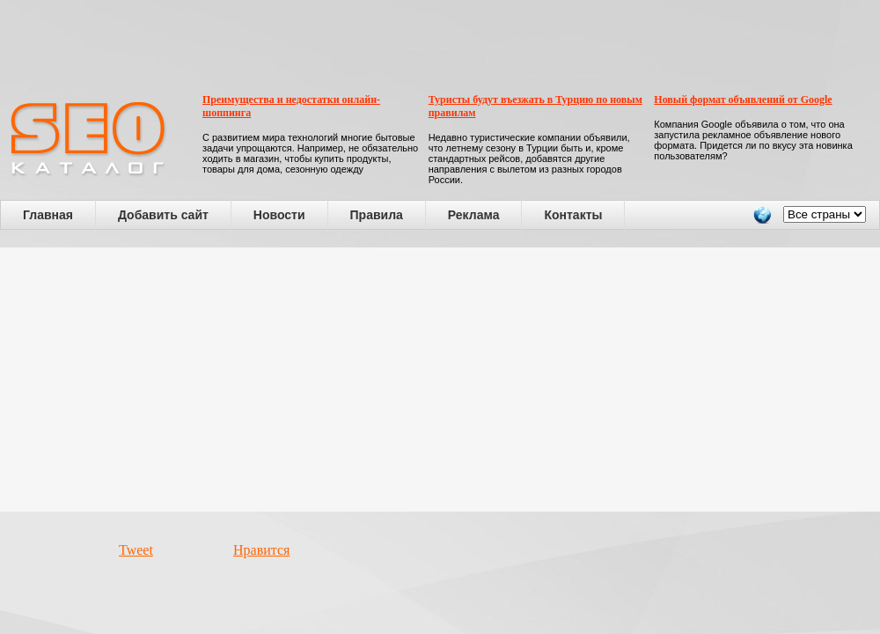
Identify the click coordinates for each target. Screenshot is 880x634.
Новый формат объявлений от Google (743, 99)
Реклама (474, 215)
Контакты (573, 215)
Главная (48, 215)
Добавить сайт (163, 215)
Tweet (136, 549)
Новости (279, 215)
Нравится (261, 549)
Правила (376, 215)
